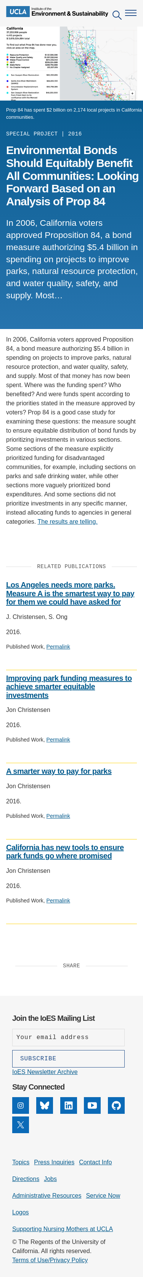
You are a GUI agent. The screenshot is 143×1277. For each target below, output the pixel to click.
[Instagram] (20, 1112)
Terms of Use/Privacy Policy (50, 1260)
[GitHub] (116, 1112)
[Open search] (117, 16)
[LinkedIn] (68, 1112)
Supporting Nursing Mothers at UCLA (62, 1229)
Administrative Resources (46, 1195)
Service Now (103, 1195)
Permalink (58, 647)
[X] (20, 1131)
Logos (20, 1212)
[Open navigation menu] (130, 12)
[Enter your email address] (68, 1037)
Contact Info (95, 1162)
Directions (25, 1179)
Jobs (50, 1179)
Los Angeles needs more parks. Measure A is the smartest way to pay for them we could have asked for (70, 593)
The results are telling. (67, 521)
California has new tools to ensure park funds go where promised (65, 851)
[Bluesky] (44, 1112)
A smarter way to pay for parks (59, 771)
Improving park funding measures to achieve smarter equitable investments (69, 686)
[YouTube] (92, 1112)
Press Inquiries (54, 1162)
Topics (20, 1162)
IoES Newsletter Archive (45, 1072)
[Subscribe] (68, 1059)
